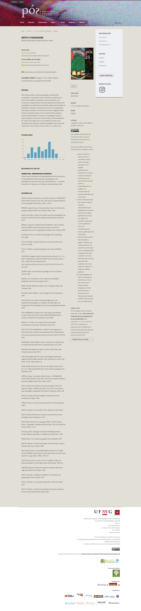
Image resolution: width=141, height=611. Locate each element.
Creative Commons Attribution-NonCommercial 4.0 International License (80, 139)
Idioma (82, 22)
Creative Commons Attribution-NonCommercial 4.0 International (100, 554)
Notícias (31, 22)
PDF (74, 86)
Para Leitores (103, 37)
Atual (63, 22)
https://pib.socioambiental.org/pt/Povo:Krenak (37, 335)
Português (102, 66)
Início (23, 31)
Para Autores (103, 41)
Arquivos (72, 22)
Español (101, 62)
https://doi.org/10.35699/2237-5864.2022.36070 (40, 72)
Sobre (53, 22)
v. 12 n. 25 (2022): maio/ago (42, 31)
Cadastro (14, 2)
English (101, 58)
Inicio (22, 22)
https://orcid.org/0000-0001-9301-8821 (36, 65)
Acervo (29, 31)
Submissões (42, 22)
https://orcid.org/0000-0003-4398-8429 (36, 55)
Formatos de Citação (80, 339)
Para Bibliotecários (104, 45)
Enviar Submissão (106, 75)
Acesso (21, 2)
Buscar (118, 23)
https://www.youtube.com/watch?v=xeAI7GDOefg (37, 264)
